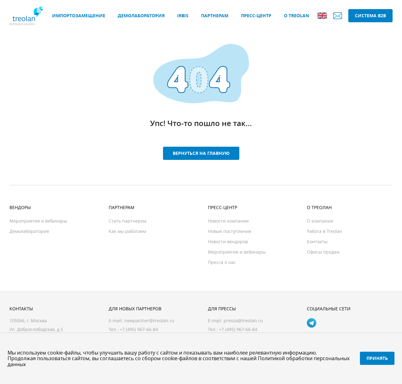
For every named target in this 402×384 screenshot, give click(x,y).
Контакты (317, 242)
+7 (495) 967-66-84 (238, 329)
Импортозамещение (78, 15)
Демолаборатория (141, 15)
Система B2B (370, 15)
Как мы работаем (127, 231)
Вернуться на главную (201, 153)
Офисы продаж (323, 252)
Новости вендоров (228, 242)
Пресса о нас (222, 262)
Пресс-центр (256, 15)
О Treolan (296, 15)
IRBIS (182, 15)
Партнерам (214, 15)
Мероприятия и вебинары (38, 221)
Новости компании (228, 221)
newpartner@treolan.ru (149, 321)
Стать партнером (127, 221)
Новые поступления (229, 231)
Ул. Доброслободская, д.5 (36, 329)
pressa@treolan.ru (243, 321)
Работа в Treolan (324, 231)
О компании (320, 221)
